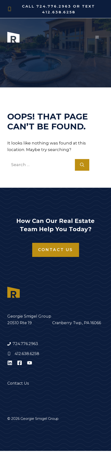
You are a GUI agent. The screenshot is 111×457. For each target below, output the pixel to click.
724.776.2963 (25, 343)
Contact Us (55, 249)
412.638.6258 (27, 353)
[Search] (82, 165)
